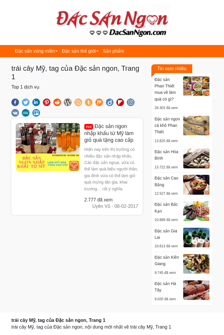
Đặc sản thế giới (79, 51)
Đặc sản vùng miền (35, 51)
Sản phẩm (113, 51)
